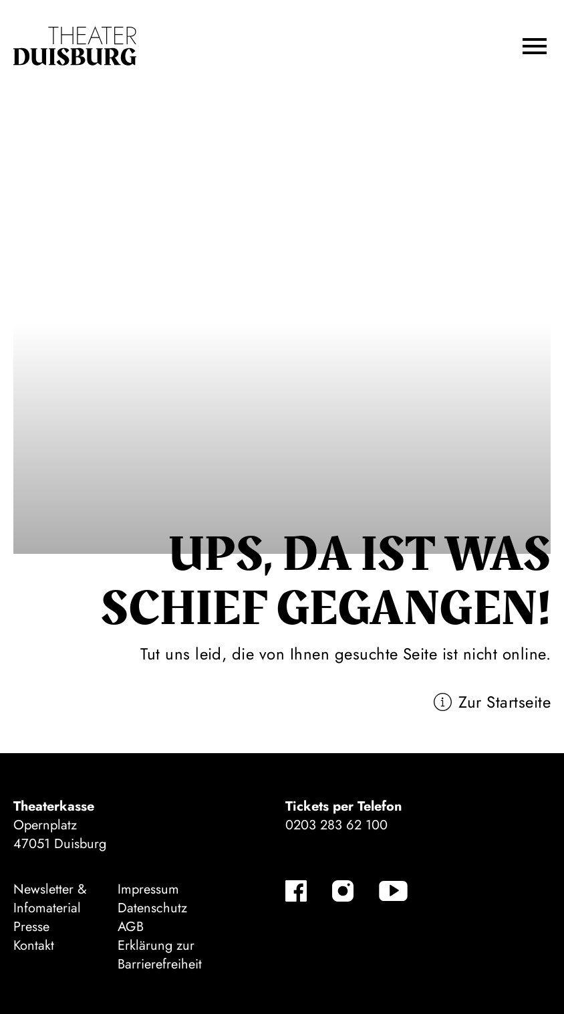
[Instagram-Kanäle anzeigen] (343, 891)
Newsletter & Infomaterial (50, 899)
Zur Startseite (504, 702)
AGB (131, 926)
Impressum (148, 889)
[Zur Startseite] (74, 46)
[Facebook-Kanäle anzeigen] (296, 891)
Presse (31, 926)
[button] (535, 46)
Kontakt (33, 945)
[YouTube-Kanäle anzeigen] (393, 891)
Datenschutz (152, 908)
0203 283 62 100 (336, 825)
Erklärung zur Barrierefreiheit (160, 955)
